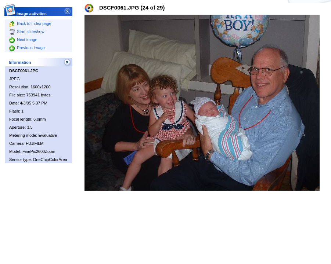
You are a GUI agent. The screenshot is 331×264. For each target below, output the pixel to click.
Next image (23, 39)
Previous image (27, 47)
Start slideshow (26, 31)
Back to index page (30, 23)
